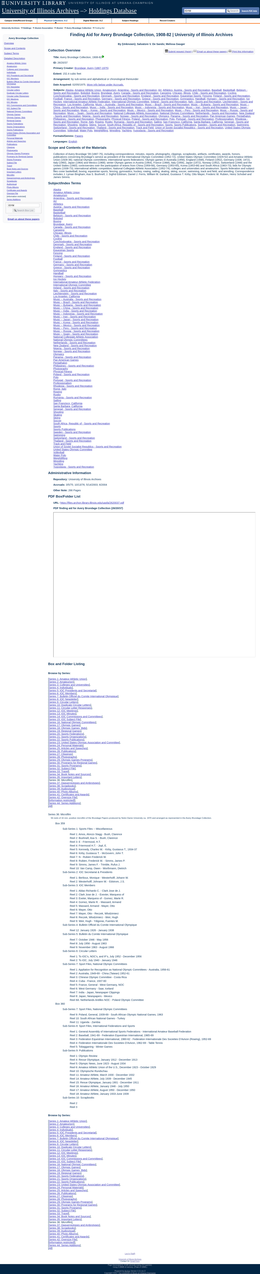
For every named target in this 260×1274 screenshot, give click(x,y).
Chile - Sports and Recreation (209, 93)
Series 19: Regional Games (65, 731)
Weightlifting (101, 130)
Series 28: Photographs (62, 757)
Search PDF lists (249, 11)
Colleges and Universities (18, 69)
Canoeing (165, 93)
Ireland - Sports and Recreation (169, 101)
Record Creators (167, 20)
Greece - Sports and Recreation (160, 98)
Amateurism (12, 66)
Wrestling (114, 130)
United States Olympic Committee (72, 449)
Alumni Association (44, 28)
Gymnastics (187, 98)
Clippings (11, 147)
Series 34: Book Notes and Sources (69, 774)
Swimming (243, 124)
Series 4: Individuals (60, 687)
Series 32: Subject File (62, 768)
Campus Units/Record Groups (18, 20)
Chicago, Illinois (182, 93)
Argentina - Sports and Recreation (137, 90)
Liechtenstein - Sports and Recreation (75, 293)
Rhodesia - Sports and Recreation (72, 386)
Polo (172, 119)
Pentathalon (243, 116)
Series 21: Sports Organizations (67, 736)
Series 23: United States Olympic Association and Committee (84, 742)
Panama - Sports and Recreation (190, 116)
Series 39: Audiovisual (61, 788)
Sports (169, 124)
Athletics (168, 90)
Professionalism (224, 119)
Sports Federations (15, 124)
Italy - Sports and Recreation (204, 101)
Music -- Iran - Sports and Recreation (207, 107)
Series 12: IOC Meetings (63, 710)
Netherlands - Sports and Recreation (216, 113)
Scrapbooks (12, 181)
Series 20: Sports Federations (66, 733)
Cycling (232, 93)
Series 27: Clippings (60, 754)
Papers (79, 135)
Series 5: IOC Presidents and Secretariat (72, 690)
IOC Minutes (12, 102)
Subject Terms (11, 53)
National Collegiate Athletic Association (136, 113)
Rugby (108, 121)
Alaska (69, 90)
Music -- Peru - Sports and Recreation (197, 110)
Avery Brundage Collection (78, 28)
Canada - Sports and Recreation (140, 93)
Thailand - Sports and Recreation (115, 127)
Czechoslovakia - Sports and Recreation (76, 95)
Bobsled (85, 93)
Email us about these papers (23, 219)
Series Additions (14, 199)
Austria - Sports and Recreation (192, 90)
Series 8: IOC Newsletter (63, 699)
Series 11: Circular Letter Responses (70, 707)
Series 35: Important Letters (65, 777)
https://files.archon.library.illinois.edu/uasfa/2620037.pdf (92, 502)
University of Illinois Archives (40, 10)
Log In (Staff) (130, 1254)
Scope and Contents (14, 48)
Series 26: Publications (62, 751)
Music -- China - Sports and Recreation (75, 308)
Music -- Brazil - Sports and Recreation (167, 104)
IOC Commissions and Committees (22, 105)
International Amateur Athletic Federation (86, 101)
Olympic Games (14, 114)
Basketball (229, 90)
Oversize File (12, 193)
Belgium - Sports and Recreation (72, 215)
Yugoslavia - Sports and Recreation (153, 130)
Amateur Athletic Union (16, 63)
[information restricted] (61, 800)
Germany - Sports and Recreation (121, 98)
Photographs (12, 150)
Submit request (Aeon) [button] (178, 51)
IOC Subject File (14, 108)
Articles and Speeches (16, 141)
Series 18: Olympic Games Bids (67, 728)
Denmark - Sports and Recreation (120, 95)
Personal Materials (15, 138)
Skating (83, 124)
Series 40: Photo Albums (63, 791)
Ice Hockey (59, 279)
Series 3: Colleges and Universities (69, 684)
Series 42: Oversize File (62, 797)
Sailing (158, 121)
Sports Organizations (16, 127)
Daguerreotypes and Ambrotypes (21, 178)
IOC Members (13, 78)
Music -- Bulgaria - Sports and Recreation (215, 104)
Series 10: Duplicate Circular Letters (69, 705)
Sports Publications (15, 130)
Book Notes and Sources (17, 169)
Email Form (135, 1261)
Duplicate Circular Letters (18, 93)
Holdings (27, 28)
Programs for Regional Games (20, 156)
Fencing (207, 95)
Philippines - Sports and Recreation (73, 119)
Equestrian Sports (190, 95)
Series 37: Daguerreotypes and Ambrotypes (74, 783)
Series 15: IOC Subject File (64, 719)
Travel (9, 166)
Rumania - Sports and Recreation (133, 121)
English (73, 141)
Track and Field (145, 127)
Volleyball (72, 130)
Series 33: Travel (58, 771)
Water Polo (86, 130)
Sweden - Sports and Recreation (216, 124)
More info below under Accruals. (105, 84)
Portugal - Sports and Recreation (195, 119)
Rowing (99, 121)
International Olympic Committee (130, 101)
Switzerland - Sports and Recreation (74, 127)
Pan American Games (222, 116)
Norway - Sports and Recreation (138, 116)
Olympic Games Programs (18, 153)
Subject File (12, 163)
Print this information (241, 51)
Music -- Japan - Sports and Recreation (75, 319)
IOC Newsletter (13, 87)
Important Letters (14, 172)
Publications (12, 144)
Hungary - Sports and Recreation (226, 98)
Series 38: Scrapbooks (62, 785)
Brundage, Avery (110, 93)
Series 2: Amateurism (61, 681)
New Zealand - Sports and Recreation (75, 345)
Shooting (72, 124)
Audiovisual (12, 184)
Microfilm (11, 175)
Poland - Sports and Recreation (150, 119)
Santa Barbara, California (208, 121)
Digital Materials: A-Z (93, 20)
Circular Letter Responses (18, 96)
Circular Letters (13, 90)
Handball (200, 98)
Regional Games (14, 121)
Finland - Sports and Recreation (231, 95)
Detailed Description (14, 58)
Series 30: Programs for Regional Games (72, 762)
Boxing (95, 93)
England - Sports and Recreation (160, 95)
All (50, 806)
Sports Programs (14, 160)
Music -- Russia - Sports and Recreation (76, 331)
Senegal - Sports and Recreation (72, 409)
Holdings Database (113, 10)
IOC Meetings (13, 99)
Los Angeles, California (80, 104)
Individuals (11, 72)
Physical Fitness (120, 119)
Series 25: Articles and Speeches (68, 748)
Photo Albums (13, 187)
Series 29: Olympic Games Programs (70, 759)
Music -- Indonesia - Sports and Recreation (159, 107)
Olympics (164, 116)
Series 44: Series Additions (64, 803)
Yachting (127, 130)
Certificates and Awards (17, 190)
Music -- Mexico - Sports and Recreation (150, 110)
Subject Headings (130, 20)
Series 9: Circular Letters (63, 702)
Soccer (102, 124)
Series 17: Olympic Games (64, 725)
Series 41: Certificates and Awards (68, 794)
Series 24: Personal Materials (66, 745)
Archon (127, 1271)
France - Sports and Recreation (82, 98)
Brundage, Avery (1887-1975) (92, 68)
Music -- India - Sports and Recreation (111, 107)
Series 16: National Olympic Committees (72, 722)
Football (57, 98)
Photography (103, 119)
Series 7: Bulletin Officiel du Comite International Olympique (83, 696)
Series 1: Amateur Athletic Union (67, 679)
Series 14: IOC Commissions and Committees (75, 716)
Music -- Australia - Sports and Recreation (119, 104)
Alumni (59, 28)
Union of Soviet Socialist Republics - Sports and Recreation (189, 127)
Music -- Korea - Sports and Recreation (103, 110)
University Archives (10, 28)
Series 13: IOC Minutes (62, 713)
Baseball (217, 90)
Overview (9, 43)
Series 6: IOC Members (62, 693)
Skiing (92, 124)
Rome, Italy (87, 121)
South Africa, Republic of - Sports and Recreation (135, 124)
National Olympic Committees (19, 111)
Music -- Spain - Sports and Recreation (89, 113)
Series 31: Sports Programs (65, 765)
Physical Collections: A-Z (55, 20)
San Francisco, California (177, 121)
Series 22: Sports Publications (66, 739)
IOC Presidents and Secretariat (20, 75)
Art (159, 90)
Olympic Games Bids (16, 117)
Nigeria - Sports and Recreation (100, 116)
